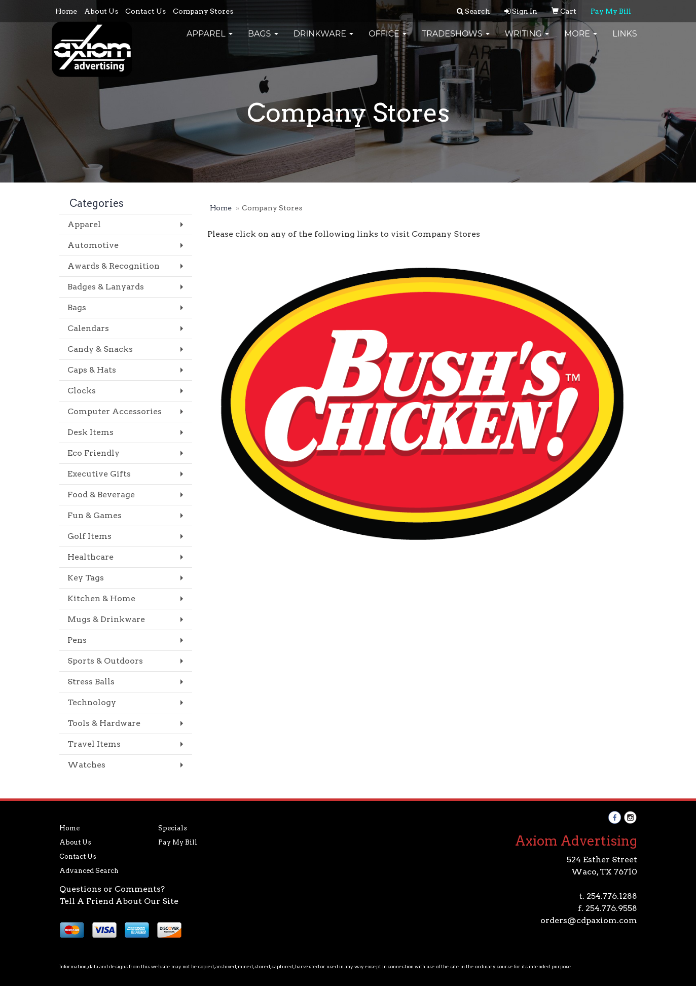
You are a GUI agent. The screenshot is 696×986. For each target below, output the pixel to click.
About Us (101, 11)
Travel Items (94, 744)
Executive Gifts (99, 474)
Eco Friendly (93, 453)
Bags (263, 40)
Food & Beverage (101, 494)
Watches (86, 765)
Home (66, 11)
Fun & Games (94, 515)
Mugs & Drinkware (106, 619)
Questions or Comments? (112, 889)
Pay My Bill (177, 842)
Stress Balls (91, 681)
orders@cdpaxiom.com (588, 920)
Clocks (81, 390)
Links (624, 40)
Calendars (88, 328)
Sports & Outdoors (105, 661)
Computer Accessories (114, 411)
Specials (172, 828)
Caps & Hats (91, 370)
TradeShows (456, 40)
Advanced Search (89, 870)
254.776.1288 (612, 896)
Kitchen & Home (101, 598)
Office (388, 40)
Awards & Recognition (113, 266)
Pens (77, 640)
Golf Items (89, 536)
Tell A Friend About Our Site (118, 901)
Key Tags (85, 577)
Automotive (93, 245)
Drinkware (324, 40)
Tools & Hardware (103, 723)
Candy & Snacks (100, 349)
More (580, 40)
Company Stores (203, 11)
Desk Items (90, 432)
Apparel (210, 40)
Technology (91, 702)
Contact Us (145, 11)
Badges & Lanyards (105, 286)
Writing (527, 40)
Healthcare (90, 557)
